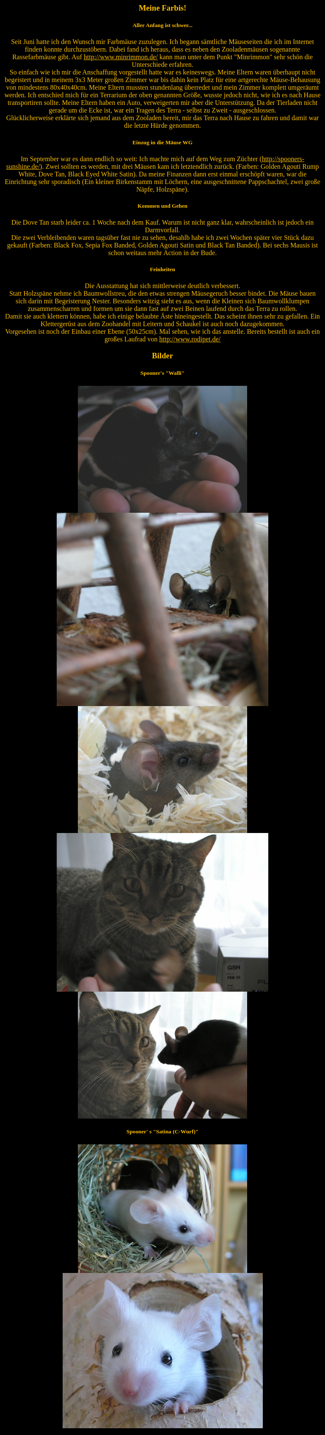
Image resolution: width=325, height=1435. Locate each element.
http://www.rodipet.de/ (189, 339)
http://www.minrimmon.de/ (121, 56)
